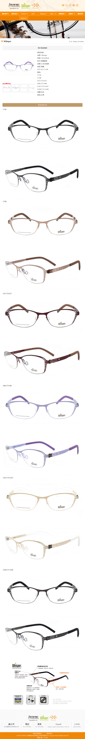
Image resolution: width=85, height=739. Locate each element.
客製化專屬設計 (37, 733)
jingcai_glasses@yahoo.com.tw (58, 726)
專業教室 (61, 13)
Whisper (42, 13)
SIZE (33, 13)
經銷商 (71, 13)
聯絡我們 (80, 13)
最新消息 (14, 13)
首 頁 (70, 41)
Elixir (52, 13)
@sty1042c (77, 726)
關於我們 (4, 13)
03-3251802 (27, 726)
